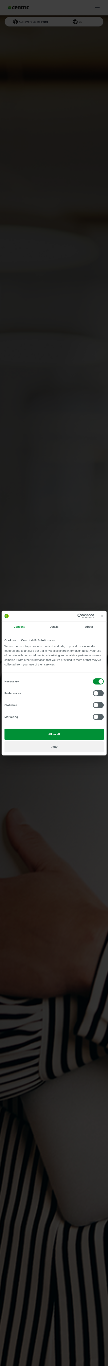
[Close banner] (102, 616)
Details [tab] (54, 626)
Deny (54, 746)
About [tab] (89, 626)
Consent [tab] (19, 626)
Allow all (54, 734)
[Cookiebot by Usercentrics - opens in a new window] (77, 616)
